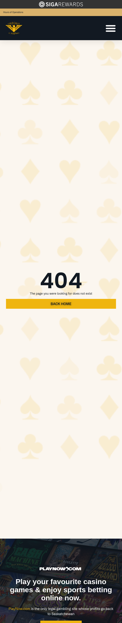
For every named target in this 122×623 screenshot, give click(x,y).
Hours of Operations (13, 12)
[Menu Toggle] (110, 28)
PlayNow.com (19, 609)
